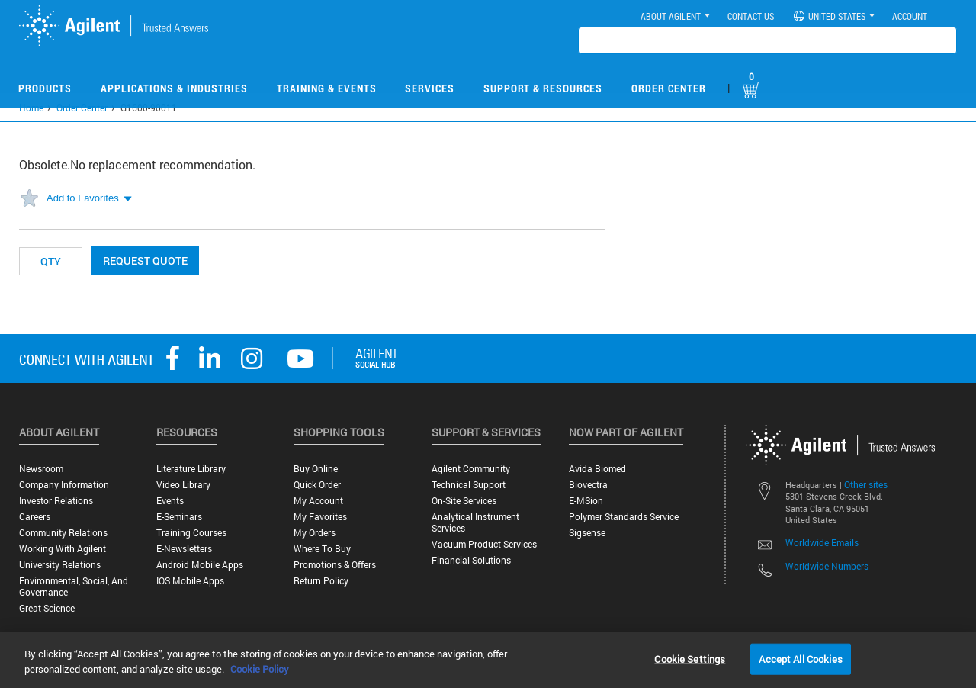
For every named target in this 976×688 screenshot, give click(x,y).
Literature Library (191, 468)
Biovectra (588, 484)
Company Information (64, 484)
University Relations (60, 565)
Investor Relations (56, 500)
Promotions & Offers (335, 565)
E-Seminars (179, 516)
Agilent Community (471, 468)
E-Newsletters (184, 549)
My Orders (315, 533)
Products (45, 88)
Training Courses (191, 533)
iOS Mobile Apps (190, 581)
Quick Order (317, 484)
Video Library (183, 484)
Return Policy (321, 581)
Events (170, 500)
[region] (488, 660)
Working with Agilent (62, 549)
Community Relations (63, 533)
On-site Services (464, 500)
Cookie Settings (689, 658)
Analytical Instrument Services (475, 522)
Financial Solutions (471, 560)
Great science (47, 608)
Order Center (668, 88)
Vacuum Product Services (484, 544)
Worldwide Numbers (826, 566)
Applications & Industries (174, 88)
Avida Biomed (597, 468)
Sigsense (587, 533)
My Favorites (320, 516)
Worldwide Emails (822, 542)
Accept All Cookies (800, 658)
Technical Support (469, 484)
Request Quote (145, 260)
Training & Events (327, 88)
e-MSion (586, 500)
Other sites (866, 484)
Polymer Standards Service (624, 516)
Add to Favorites (83, 198)
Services (429, 88)
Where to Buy (322, 549)
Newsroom (41, 468)
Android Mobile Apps (199, 565)
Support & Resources (542, 88)
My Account (318, 500)
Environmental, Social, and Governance (73, 586)
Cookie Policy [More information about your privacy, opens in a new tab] (259, 669)
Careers (34, 516)
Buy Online (316, 468)
